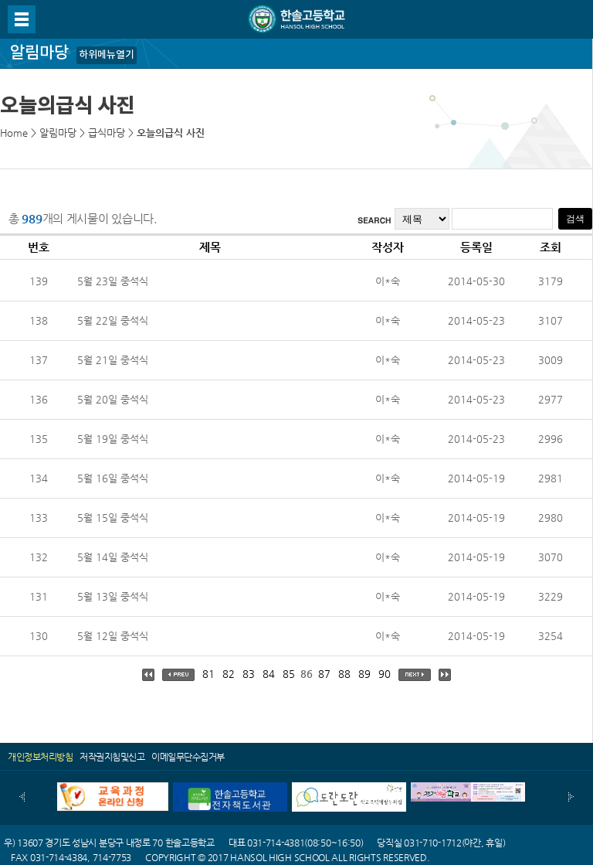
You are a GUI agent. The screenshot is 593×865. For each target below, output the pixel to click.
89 (364, 673)
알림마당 (57, 132)
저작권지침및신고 (112, 756)
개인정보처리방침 (40, 756)
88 (344, 673)
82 (228, 673)
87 (324, 673)
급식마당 (106, 132)
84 (269, 673)
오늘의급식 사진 (171, 132)
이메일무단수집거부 (188, 756)
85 (289, 673)
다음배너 (571, 797)
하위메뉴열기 (106, 55)
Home (14, 132)
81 (208, 673)
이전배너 (22, 797)
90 (384, 673)
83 (248, 673)
